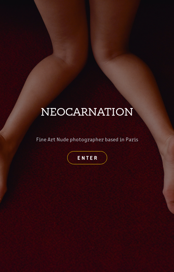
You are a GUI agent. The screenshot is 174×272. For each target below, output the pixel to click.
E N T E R (87, 157)
